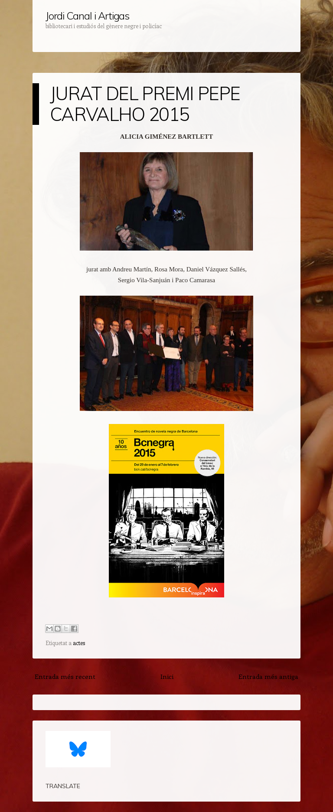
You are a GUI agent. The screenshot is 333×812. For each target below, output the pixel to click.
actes (79, 642)
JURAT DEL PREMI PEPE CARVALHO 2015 (145, 104)
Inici (166, 676)
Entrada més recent (65, 676)
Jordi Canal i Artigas (87, 15)
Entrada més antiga (268, 676)
